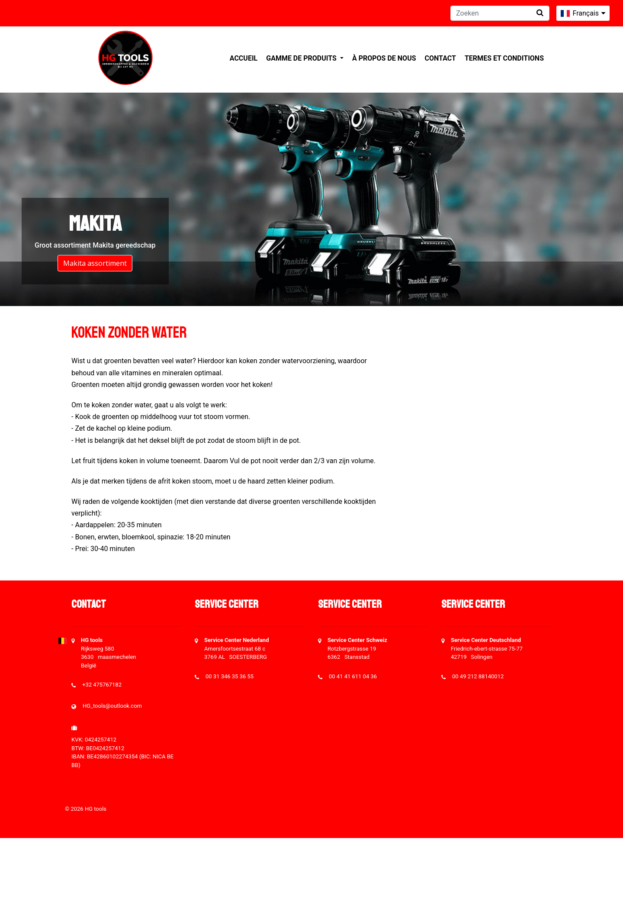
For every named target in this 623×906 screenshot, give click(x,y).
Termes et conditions (504, 58)
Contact (440, 58)
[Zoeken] (499, 13)
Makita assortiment (95, 263)
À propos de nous (384, 58)
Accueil (243, 58)
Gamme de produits (302, 58)
